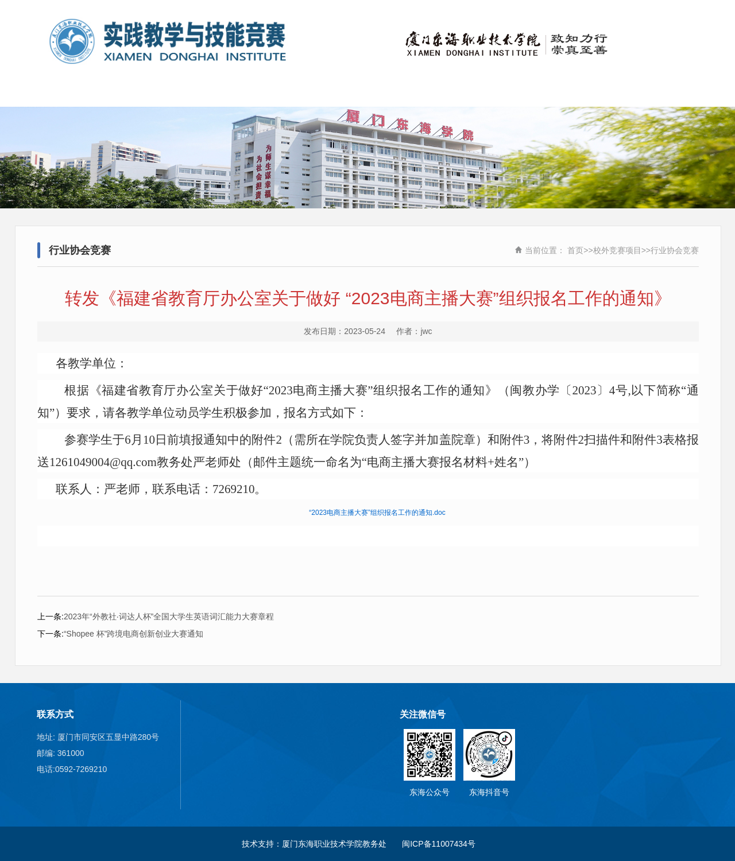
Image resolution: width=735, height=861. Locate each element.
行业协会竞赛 (675, 250)
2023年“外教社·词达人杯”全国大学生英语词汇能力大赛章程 (169, 616)
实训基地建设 (496, 92)
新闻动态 (238, 92)
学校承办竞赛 (410, 92)
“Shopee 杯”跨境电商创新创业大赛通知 (133, 633)
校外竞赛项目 (324, 92)
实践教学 (582, 92)
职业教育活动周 (669, 92)
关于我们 (152, 92)
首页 (66, 92)
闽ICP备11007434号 (439, 843)
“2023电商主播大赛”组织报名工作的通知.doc (377, 513)
